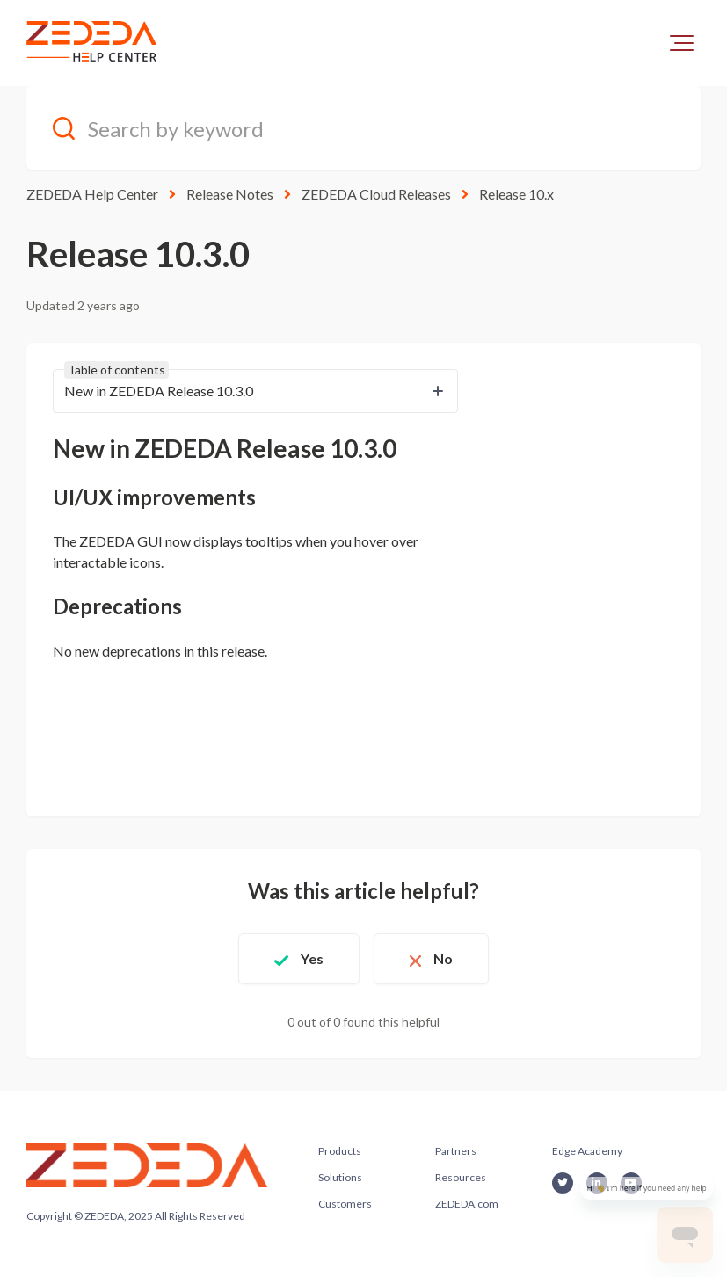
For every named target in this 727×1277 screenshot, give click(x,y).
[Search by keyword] (363, 128)
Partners (455, 1150)
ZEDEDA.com (466, 1203)
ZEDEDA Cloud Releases (376, 193)
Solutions (340, 1177)
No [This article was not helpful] (443, 958)
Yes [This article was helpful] (312, 958)
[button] (682, 43)
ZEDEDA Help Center (92, 193)
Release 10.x (516, 193)
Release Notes (229, 193)
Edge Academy (587, 1150)
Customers (345, 1203)
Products (339, 1150)
